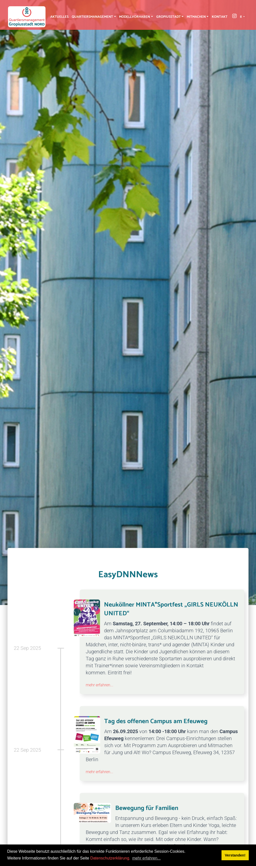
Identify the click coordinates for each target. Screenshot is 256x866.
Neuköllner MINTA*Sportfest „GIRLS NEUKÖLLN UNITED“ (171, 609)
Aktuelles (59, 17)
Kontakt (220, 17)
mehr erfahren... (99, 685)
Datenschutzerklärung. (110, 858)
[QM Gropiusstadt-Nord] (27, 16)
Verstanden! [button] (235, 855)
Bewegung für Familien (146, 808)
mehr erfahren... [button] (146, 858)
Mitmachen (196, 17)
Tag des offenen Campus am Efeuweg (156, 721)
